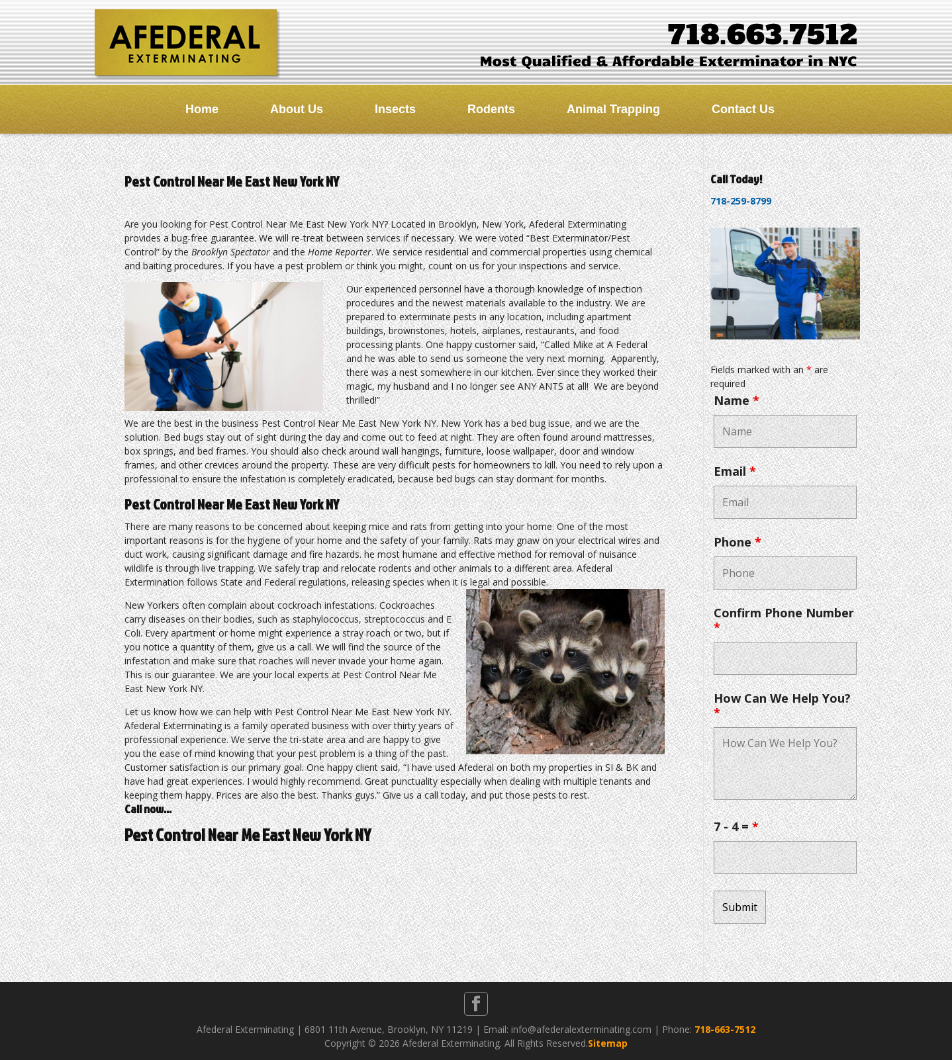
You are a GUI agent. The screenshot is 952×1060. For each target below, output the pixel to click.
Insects (395, 109)
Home (201, 109)
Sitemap (608, 1043)
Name (736, 400)
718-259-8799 (740, 201)
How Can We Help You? (782, 705)
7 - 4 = (736, 826)
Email (735, 471)
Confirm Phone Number (784, 620)
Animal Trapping (613, 109)
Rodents (491, 109)
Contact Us (743, 109)
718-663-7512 (724, 1029)
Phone (737, 542)
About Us (296, 109)
